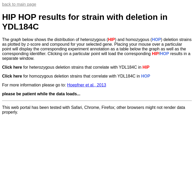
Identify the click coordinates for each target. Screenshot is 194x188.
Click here (12, 67)
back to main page (19, 4)
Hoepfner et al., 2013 (86, 85)
